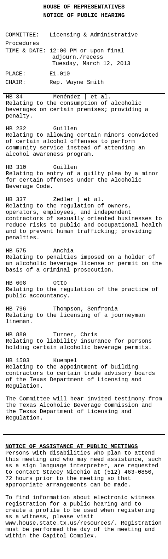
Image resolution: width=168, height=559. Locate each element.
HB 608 (16, 283)
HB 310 (16, 167)
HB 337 (16, 199)
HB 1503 (17, 361)
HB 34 (14, 97)
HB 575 (16, 251)
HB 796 (16, 309)
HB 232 (16, 129)
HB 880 (16, 335)
